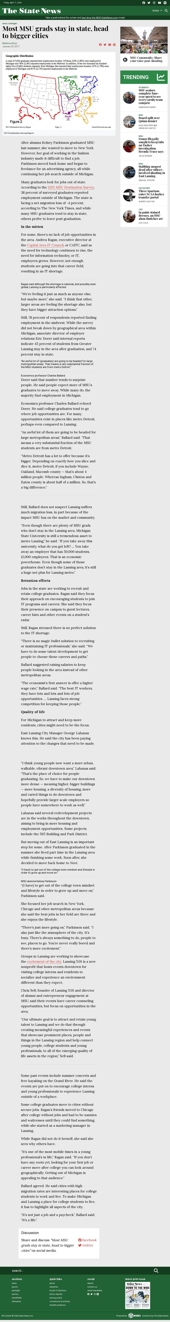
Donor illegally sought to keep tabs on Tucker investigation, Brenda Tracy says (151, 147)
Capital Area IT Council (45, 247)
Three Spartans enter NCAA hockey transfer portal (151, 196)
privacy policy (56, 1300)
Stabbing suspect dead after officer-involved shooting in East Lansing (152, 173)
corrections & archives (60, 1303)
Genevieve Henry (147, 109)
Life (77, 10)
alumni (90, 1285)
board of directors (58, 1292)
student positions (58, 1307)
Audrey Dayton (147, 204)
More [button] (158, 10)
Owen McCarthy (147, 130)
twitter (85, 1247)
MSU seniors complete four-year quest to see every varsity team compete (151, 99)
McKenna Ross (9, 45)
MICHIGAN (13, 26)
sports (15, 1289)
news (14, 1285)
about (52, 1285)
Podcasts (144, 10)
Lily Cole (143, 225)
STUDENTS (144, 89)
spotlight (16, 1292)
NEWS (4, 26)
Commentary (126, 10)
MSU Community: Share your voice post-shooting (146, 61)
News (67, 10)
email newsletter (94, 1292)
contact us (92, 1289)
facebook (87, 1242)
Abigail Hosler (147, 182)
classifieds (17, 1300)
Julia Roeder (145, 158)
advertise (54, 1289)
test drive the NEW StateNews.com (100, 20)
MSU (141, 117)
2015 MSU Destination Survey (71, 189)
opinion (15, 1296)
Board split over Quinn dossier (149, 121)
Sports (88, 10)
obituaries (16, 1303)
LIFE (141, 212)
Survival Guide (105, 10)
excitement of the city (44, 964)
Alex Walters (146, 127)
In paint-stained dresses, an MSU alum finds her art (151, 218)
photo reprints (56, 1296)
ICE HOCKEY (144, 190)
